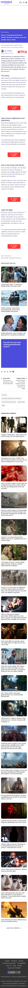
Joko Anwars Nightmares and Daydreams (11, 398)
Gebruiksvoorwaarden (9, 963)
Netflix (17, 80)
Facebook (11, 972)
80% (5, 89)
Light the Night (21, 402)
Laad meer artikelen (14, 928)
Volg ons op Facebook (14, 968)
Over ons (9, 965)
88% (14, 176)
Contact (21, 961)
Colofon (19, 965)
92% (2, 225)
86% (19, 133)
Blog (14, 965)
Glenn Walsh (8, 51)
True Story (4, 395)
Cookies (7, 961)
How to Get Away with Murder (9, 402)
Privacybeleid (21, 963)
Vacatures (14, 961)
